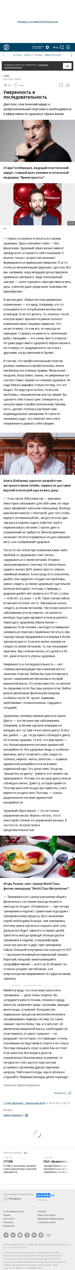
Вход (55, 47)
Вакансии (8, 1225)
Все (25, 1152)
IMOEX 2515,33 (52, 55)
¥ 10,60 (38, 55)
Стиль (6, 75)
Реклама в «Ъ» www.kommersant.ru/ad (37, 21)
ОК (67, 66)
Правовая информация (50, 1218)
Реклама (8, 1222)
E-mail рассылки (47, 1222)
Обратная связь (46, 1215)
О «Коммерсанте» (13, 1211)
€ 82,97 (27, 55)
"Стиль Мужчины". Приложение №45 (24, 1103)
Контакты (9, 1218)
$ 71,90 (17, 55)
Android (42, 1211)
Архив (6, 1215)
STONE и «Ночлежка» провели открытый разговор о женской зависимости (19, 1169)
